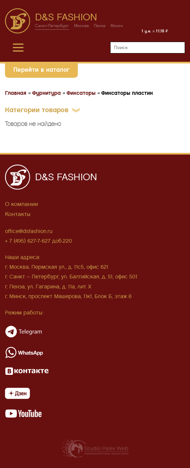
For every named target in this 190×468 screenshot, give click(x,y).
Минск (117, 26)
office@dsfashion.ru (28, 231)
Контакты (17, 214)
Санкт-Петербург (52, 26)
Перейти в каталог (41, 69)
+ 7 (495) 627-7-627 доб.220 (38, 241)
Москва (81, 26)
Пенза (100, 26)
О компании (21, 204)
